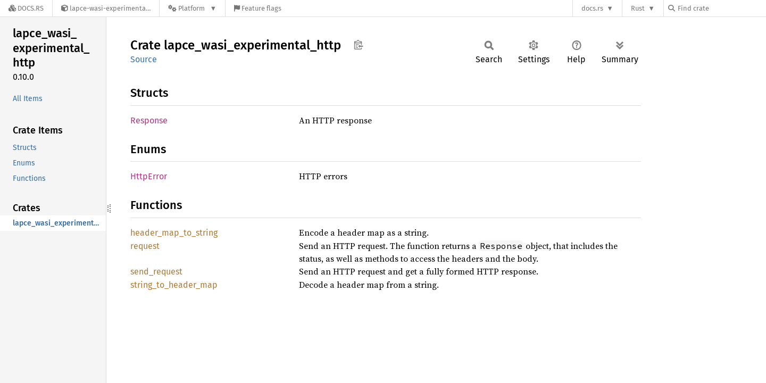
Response (149, 120)
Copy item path (358, 45)
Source (143, 59)
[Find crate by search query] (721, 8)
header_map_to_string (174, 233)
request (145, 246)
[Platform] (192, 8)
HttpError (148, 176)
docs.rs (592, 8)
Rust (638, 8)
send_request (156, 272)
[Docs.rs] (26, 8)
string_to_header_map (174, 285)
